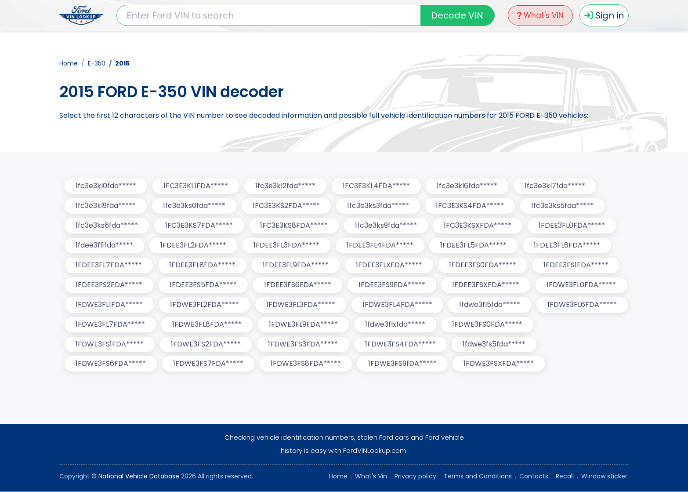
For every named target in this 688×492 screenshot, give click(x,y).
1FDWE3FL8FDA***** (207, 325)
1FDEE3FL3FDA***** (286, 246)
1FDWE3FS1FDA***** (110, 344)
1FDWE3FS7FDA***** (208, 364)
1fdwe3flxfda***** (395, 325)
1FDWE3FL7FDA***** (110, 325)
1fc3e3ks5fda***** (563, 206)
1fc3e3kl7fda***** (555, 186)
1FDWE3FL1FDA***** (109, 305)
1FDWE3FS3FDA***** (303, 344)
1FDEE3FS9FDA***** (391, 285)
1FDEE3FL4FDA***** (380, 246)
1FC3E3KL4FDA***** (376, 186)
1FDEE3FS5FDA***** (203, 285)
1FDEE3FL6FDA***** (567, 246)
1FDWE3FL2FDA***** (204, 305)
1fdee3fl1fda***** (104, 246)
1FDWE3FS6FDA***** (111, 364)
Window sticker (604, 476)
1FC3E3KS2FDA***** (286, 206)
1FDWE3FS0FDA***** (488, 325)
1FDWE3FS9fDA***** (402, 364)
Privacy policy (415, 476)
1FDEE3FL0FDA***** (572, 226)
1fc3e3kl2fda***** (285, 186)
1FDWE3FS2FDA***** (206, 344)
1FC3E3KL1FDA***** (195, 186)
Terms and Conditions (478, 476)
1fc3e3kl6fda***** (467, 186)
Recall (565, 476)
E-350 (96, 63)
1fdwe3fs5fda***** (494, 344)
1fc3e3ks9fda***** (386, 226)
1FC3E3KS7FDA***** (199, 226)
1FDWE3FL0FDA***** (581, 285)
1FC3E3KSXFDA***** (478, 226)
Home (68, 63)
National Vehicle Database (138, 476)
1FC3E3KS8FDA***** (294, 226)
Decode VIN (457, 15)
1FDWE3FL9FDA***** (303, 325)
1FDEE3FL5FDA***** (474, 246)
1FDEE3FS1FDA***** (576, 265)
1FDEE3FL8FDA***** (202, 265)
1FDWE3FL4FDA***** (397, 305)
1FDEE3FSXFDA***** (486, 285)
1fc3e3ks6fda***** (107, 226)
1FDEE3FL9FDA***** (296, 265)
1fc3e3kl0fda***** (106, 186)
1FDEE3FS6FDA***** (297, 285)
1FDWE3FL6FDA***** (582, 305)
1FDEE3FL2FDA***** (193, 246)
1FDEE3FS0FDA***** (483, 265)
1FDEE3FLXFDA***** (389, 265)
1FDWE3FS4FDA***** (400, 344)
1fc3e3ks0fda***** (194, 206)
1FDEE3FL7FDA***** (109, 265)
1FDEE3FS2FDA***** (109, 285)
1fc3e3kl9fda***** (106, 206)
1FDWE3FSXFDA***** (499, 364)
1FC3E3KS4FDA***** (470, 206)
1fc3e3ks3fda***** (378, 206)
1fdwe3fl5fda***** (490, 305)
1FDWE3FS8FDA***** (306, 364)
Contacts (533, 476)
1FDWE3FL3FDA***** (300, 305)
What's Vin (371, 476)
